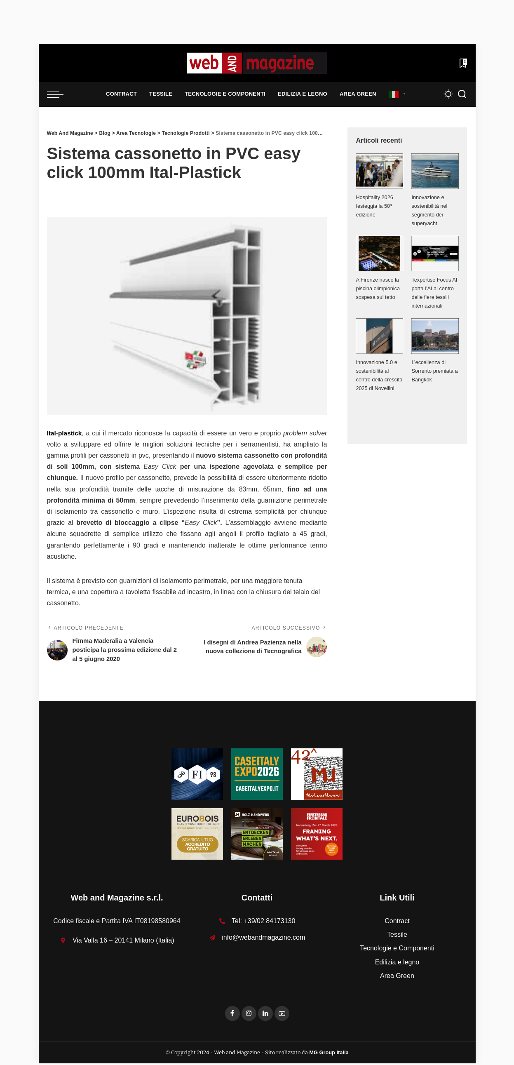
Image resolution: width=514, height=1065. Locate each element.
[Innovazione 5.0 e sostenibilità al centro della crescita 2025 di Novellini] (379, 336)
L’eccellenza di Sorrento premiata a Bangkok (434, 371)
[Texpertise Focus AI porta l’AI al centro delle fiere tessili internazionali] (435, 253)
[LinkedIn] (265, 1015)
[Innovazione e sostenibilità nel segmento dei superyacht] (435, 171)
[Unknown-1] (257, 775)
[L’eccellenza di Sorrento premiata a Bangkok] (435, 336)
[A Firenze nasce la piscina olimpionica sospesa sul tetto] (379, 253)
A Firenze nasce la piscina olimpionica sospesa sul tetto (378, 288)
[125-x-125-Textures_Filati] (197, 775)
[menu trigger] (59, 94)
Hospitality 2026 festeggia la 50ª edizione (375, 206)
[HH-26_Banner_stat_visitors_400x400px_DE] (257, 835)
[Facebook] (232, 1015)
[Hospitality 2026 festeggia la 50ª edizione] (379, 171)
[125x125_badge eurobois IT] (197, 835)
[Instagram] (249, 1015)
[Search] (462, 94)
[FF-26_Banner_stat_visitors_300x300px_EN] (317, 835)
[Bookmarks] (462, 63)
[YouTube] (282, 1015)
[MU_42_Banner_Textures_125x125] (317, 775)
